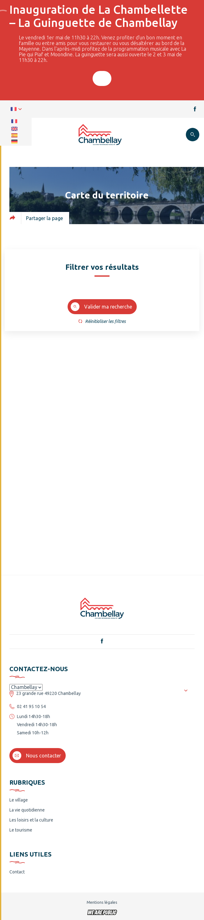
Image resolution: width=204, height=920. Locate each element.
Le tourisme (20, 829)
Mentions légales (102, 902)
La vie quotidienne (27, 809)
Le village (18, 799)
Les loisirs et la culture (31, 819)
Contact (17, 871)
